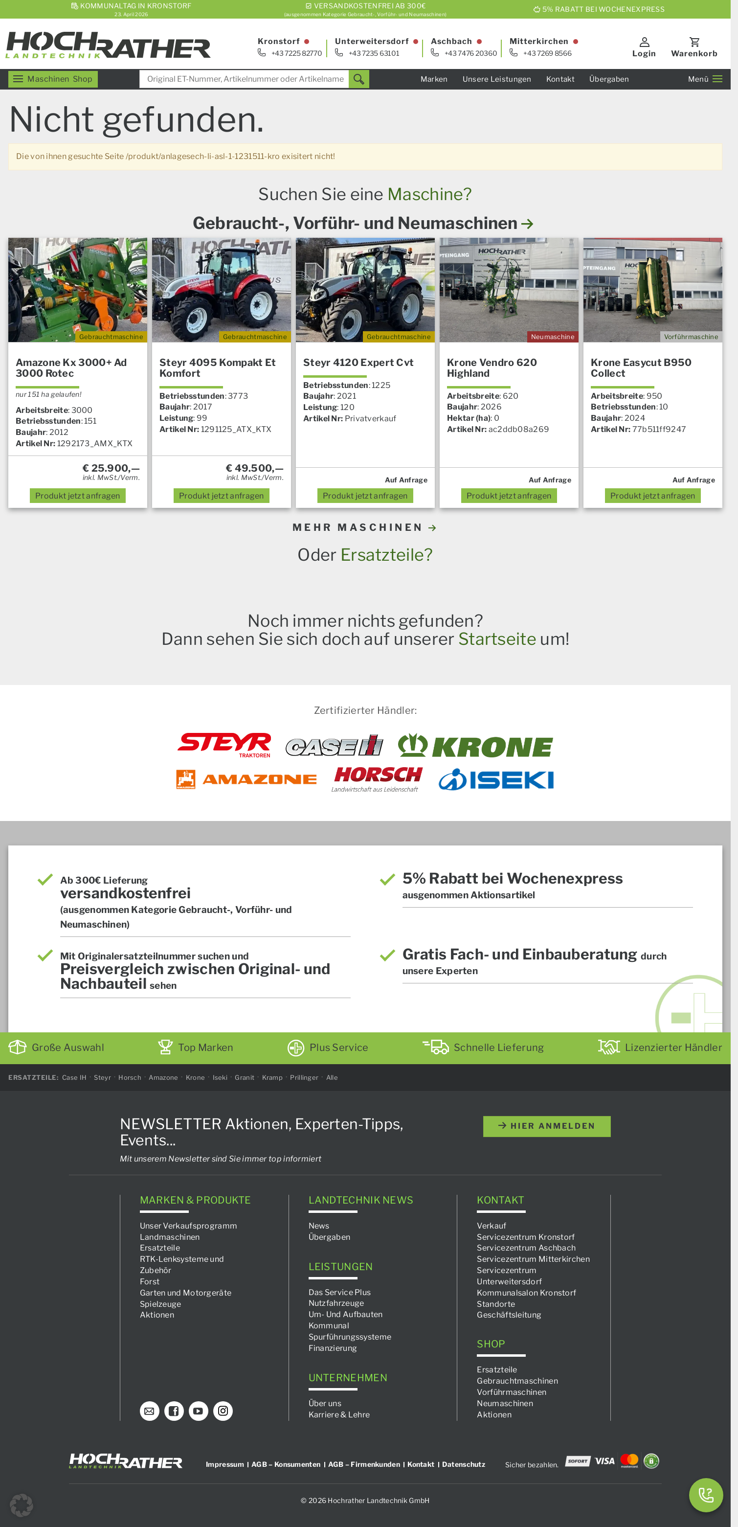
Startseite (497, 639)
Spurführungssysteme (350, 1337)
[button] (21, 1505)
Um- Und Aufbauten (346, 1314)
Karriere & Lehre (339, 1414)
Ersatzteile (160, 1248)
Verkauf (491, 1226)
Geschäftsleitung (509, 1315)
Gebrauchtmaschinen (517, 1381)
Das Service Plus (340, 1292)
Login (644, 53)
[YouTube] (198, 1411)
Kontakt (560, 79)
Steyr (102, 1077)
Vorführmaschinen (511, 1392)
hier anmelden (547, 1126)
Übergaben (609, 79)
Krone (195, 1077)
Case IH (74, 1077)
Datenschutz (463, 1464)
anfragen (77, 496)
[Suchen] (359, 79)
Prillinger (304, 1077)
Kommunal (329, 1325)
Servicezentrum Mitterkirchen (533, 1259)
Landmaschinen (170, 1237)
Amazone (163, 1077)
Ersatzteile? (386, 555)
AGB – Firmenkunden (364, 1464)
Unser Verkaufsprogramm (189, 1226)
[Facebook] (174, 1411)
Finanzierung (333, 1348)
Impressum (225, 1464)
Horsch (129, 1077)
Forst (150, 1281)
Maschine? (429, 194)
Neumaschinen (505, 1403)
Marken (434, 79)
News (319, 1226)
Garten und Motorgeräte (186, 1293)
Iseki (220, 1077)
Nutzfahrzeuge (336, 1303)
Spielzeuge (160, 1304)
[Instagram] (223, 1411)
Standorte (496, 1304)
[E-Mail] (149, 1411)
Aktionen (157, 1315)
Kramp (272, 1077)
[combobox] (254, 79)
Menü (705, 79)
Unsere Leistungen (497, 79)
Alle (332, 1077)
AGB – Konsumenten (285, 1464)
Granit (244, 1077)
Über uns (325, 1403)
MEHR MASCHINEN (365, 527)
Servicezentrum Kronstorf (526, 1237)
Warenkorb (694, 53)
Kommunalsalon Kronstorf (526, 1293)
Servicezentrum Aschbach (526, 1248)
